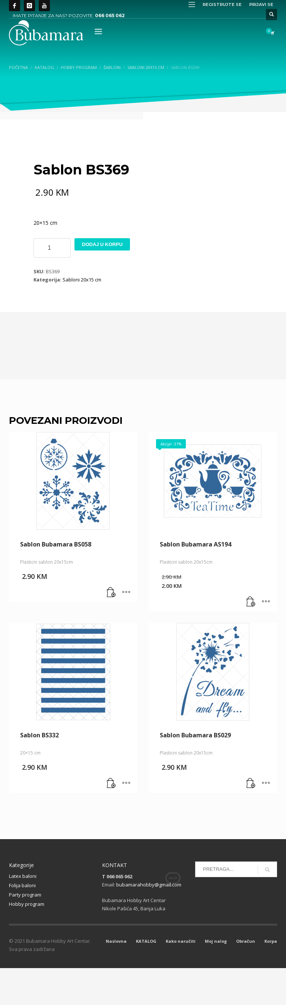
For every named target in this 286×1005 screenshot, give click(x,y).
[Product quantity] (52, 284)
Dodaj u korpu (102, 281)
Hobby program (26, 941)
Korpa (270, 978)
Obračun (245, 978)
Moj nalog (216, 978)
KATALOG (146, 978)
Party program (25, 931)
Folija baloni (22, 922)
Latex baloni (22, 913)
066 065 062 (110, 15)
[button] (111, 629)
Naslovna (116, 978)
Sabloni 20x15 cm (82, 316)
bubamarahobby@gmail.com (148, 921)
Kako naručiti (181, 978)
